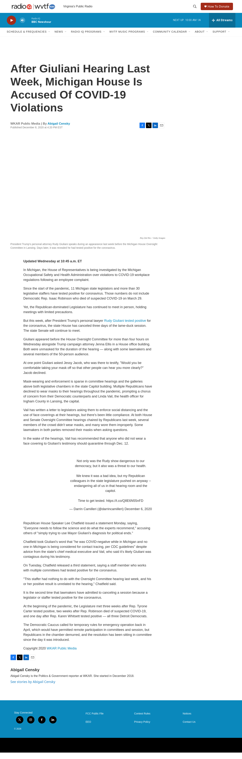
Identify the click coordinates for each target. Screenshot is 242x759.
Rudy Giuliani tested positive (125, 327)
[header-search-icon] (195, 9)
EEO (88, 728)
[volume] (22, 27)
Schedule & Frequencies (27, 38)
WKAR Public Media (62, 655)
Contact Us (189, 728)
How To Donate (220, 10)
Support (219, 38)
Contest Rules (142, 720)
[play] (11, 27)
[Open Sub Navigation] (49, 38)
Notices (187, 720)
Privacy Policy (142, 728)
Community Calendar (170, 38)
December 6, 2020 (138, 515)
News (59, 38)
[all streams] (222, 26)
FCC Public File (95, 720)
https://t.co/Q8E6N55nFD (124, 507)
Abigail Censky (59, 130)
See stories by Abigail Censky (33, 688)
